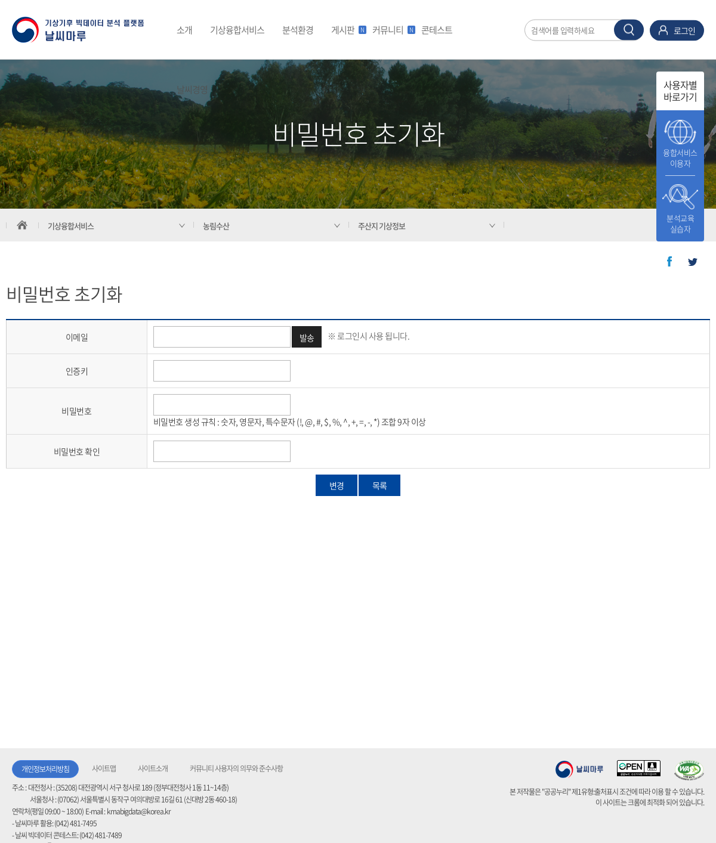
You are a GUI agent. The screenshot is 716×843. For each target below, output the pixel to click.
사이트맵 (104, 768)
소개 (184, 29)
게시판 (347, 29)
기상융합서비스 (237, 29)
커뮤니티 (392, 29)
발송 (307, 337)
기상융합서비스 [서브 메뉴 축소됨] (71, 225)
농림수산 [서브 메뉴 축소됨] (216, 225)
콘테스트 (436, 29)
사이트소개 (153, 768)
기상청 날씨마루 (579, 769)
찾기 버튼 (629, 29)
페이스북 (669, 262)
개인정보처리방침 (45, 769)
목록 (379, 485)
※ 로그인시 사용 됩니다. (368, 336)
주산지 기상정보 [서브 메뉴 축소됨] (381, 225)
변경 (336, 485)
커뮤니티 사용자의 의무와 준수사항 (236, 768)
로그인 (684, 30)
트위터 (693, 262)
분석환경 (297, 29)
